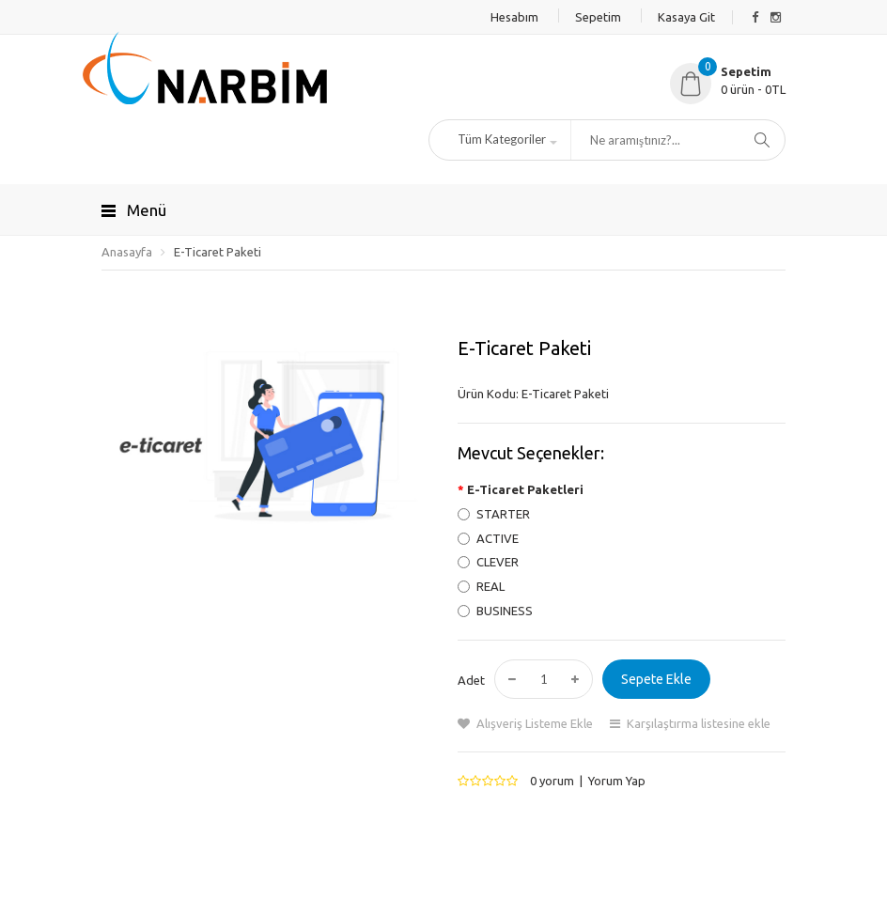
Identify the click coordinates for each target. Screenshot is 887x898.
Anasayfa (126, 251)
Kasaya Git (686, 16)
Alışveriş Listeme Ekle (534, 723)
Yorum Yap (617, 780)
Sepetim (598, 16)
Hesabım (514, 16)
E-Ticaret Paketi (217, 251)
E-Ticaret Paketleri (525, 489)
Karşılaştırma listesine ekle (698, 723)
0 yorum (552, 780)
